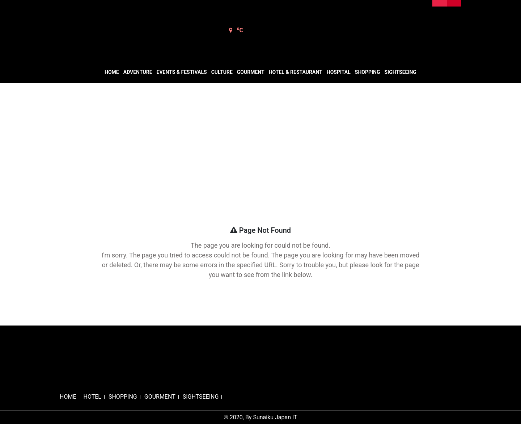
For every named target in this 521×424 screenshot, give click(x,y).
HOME (68, 396)
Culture (222, 72)
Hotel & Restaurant (295, 72)
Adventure (137, 72)
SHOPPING (123, 396)
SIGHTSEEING (201, 396)
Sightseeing (400, 72)
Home (112, 72)
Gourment (250, 72)
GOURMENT (159, 396)
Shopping (367, 72)
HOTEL (92, 396)
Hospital (339, 72)
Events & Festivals (182, 72)
